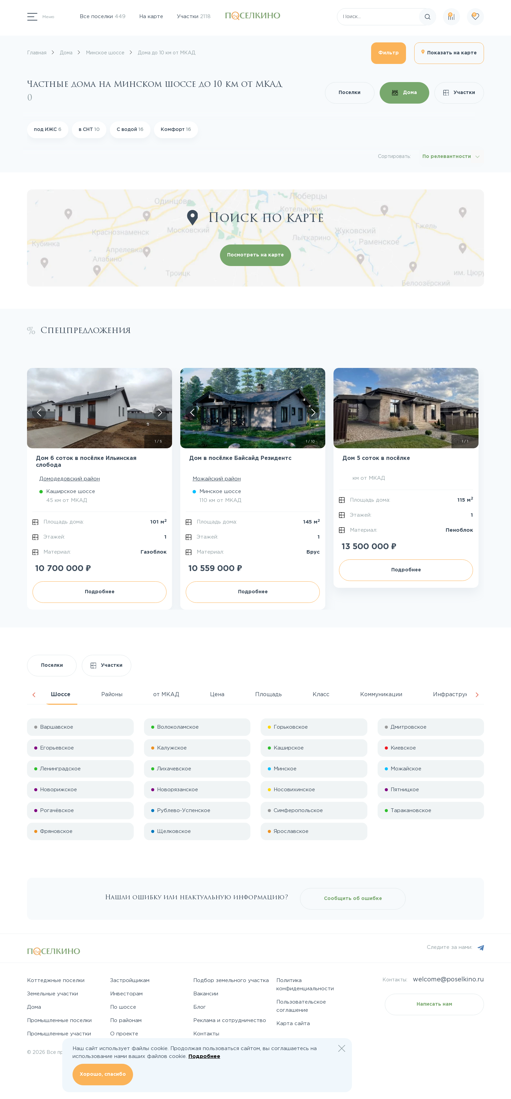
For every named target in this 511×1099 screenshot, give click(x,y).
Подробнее (100, 592)
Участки (194, 16)
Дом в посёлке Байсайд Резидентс (240, 458)
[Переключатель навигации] (41, 17)
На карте (151, 16)
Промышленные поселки (59, 1020)
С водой (130, 130)
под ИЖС (48, 130)
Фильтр (388, 53)
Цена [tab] (217, 694)
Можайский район (217, 479)
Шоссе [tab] (60, 694)
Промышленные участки (59, 1034)
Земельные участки (52, 994)
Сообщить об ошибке (353, 899)
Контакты (206, 1034)
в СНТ (89, 130)
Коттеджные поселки (55, 980)
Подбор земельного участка (231, 980)
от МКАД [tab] (166, 694)
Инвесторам (126, 994)
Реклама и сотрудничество (229, 1020)
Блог (199, 1007)
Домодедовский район (69, 479)
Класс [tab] (321, 694)
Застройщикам (129, 980)
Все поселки (103, 16)
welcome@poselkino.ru (448, 979)
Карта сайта (293, 1023)
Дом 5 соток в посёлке (376, 458)
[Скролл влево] (39, 412)
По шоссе (123, 1007)
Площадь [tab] (268, 694)
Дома (404, 92)
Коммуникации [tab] (381, 694)
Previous (34, 695)
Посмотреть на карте (255, 255)
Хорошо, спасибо (103, 1074)
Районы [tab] (111, 694)
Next (477, 695)
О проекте (124, 1034)
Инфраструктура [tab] (457, 694)
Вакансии (205, 994)
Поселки (350, 93)
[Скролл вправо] (160, 412)
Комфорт (176, 130)
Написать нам (434, 1004)
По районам (126, 1020)
